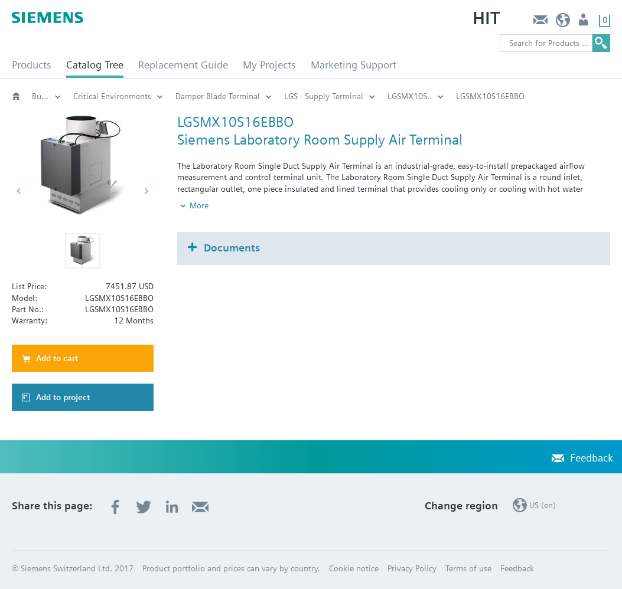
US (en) (563, 22)
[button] (82, 251)
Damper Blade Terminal (217, 96)
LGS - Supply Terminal (323, 96)
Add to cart (57, 358)
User (584, 22)
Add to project (63, 397)
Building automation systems (46, 96)
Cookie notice (354, 568)
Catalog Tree (94, 64)
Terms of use (468, 568)
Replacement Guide (183, 64)
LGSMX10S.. (409, 96)
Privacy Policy (412, 568)
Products (31, 64)
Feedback (540, 22)
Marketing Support (353, 64)
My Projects (269, 64)
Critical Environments (112, 96)
